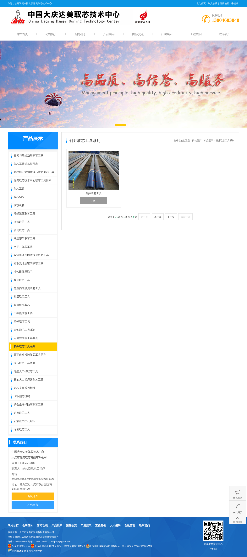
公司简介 (51, 34)
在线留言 (32, 505)
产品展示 (109, 34)
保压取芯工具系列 (24, 363)
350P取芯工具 (22, 321)
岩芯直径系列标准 (24, 388)
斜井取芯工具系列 (24, 346)
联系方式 (237, 498)
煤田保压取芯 (22, 305)
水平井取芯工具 (23, 246)
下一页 (170, 216)
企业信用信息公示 (21, 546)
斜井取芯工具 (93, 193)
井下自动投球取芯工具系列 (30, 354)
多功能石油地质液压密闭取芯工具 (34, 172)
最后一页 (185, 216)
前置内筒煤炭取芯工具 (27, 288)
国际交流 (138, 34)
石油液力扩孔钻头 (24, 421)
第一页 (144, 216)
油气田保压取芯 (23, 271)
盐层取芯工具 (22, 296)
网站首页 (22, 34)
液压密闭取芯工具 (24, 238)
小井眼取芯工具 (23, 313)
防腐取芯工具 (22, 412)
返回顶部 (237, 522)
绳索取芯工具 (22, 429)
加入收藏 (212, 3)
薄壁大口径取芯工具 (26, 371)
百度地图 (224, 3)
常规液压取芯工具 (24, 213)
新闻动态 (80, 34)
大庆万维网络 (35, 550)
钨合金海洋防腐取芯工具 (28, 404)
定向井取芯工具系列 (26, 338)
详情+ (94, 200)
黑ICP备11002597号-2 (74, 546)
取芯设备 (19, 205)
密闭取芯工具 (22, 230)
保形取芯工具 (22, 221)
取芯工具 (19, 188)
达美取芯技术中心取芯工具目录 (33, 180)
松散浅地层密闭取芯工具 (28, 263)
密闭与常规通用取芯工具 (28, 155)
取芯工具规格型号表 (26, 163)
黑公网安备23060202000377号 (137, 546)
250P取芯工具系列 (25, 329)
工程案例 (196, 34)
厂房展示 (167, 34)
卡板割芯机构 (22, 396)
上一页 (157, 216)
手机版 (234, 3)
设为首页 (201, 3)
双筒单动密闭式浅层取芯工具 (31, 255)
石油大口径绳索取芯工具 (28, 379)
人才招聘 (115, 525)
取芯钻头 (19, 197)
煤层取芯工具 (22, 280)
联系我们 (225, 34)
